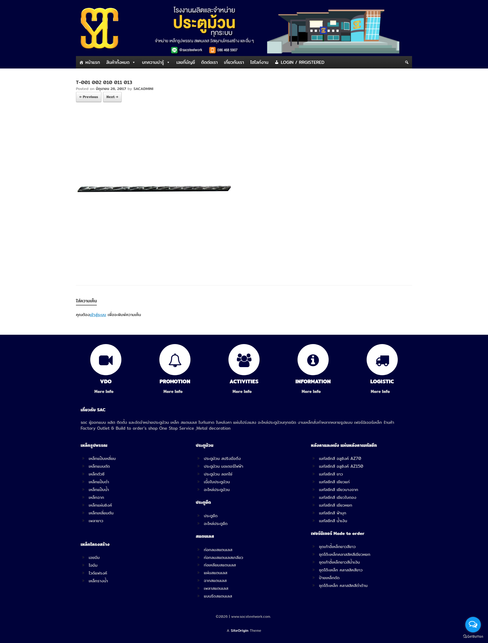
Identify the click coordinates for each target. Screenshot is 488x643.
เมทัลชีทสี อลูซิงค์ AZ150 (341, 466)
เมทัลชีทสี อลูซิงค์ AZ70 (340, 458)
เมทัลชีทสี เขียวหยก (335, 505)
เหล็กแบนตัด (99, 466)
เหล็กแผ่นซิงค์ (100, 505)
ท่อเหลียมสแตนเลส (220, 565)
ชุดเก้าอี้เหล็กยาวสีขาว (337, 546)
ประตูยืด (211, 516)
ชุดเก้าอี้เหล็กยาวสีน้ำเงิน (339, 562)
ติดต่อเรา (209, 62)
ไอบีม (93, 565)
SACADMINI (143, 89)
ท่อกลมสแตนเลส (218, 549)
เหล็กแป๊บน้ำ (99, 489)
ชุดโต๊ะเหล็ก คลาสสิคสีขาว (341, 570)
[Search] (406, 62)
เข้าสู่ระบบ (98, 314)
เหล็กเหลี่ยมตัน (101, 513)
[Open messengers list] (473, 624)
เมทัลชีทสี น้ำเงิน (333, 521)
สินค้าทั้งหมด (117, 62)
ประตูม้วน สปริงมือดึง (222, 458)
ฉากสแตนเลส (215, 580)
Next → (112, 97)
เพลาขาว (96, 521)
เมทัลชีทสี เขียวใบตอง (337, 497)
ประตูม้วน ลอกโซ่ (218, 474)
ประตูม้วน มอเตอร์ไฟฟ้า (223, 466)
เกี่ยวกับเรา (234, 62)
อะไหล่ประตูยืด (216, 523)
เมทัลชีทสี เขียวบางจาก (338, 489)
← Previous (88, 97)
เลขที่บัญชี (185, 62)
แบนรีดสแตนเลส (218, 596)
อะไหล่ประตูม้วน (217, 489)
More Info (105, 392)
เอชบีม (94, 557)
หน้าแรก (92, 62)
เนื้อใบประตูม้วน (217, 482)
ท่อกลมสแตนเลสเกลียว (223, 557)
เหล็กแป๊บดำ (99, 482)
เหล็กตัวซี (97, 474)
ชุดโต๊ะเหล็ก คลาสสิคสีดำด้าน (343, 585)
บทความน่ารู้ (153, 62)
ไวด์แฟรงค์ (98, 573)
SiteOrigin (240, 630)
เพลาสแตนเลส (216, 588)
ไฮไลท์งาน (259, 62)
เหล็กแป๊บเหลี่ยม (102, 458)
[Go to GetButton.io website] (473, 637)
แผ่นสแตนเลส (215, 573)
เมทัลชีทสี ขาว (331, 474)
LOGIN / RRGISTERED (302, 62)
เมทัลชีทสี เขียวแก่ (334, 482)
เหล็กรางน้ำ (98, 581)
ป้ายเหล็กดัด (329, 577)
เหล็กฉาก (96, 497)
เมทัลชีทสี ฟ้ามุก (332, 513)
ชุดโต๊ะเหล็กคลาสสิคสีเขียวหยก (344, 554)
